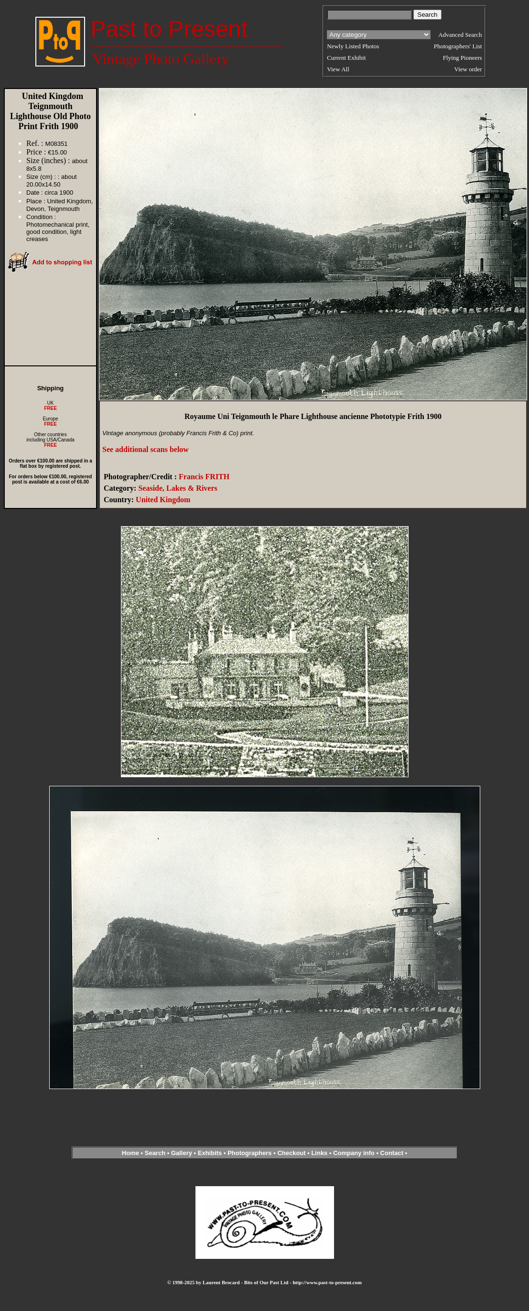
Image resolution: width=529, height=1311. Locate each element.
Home (130, 1153)
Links (319, 1153)
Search (155, 1153)
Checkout (291, 1153)
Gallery (181, 1153)
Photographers (249, 1153)
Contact (391, 1153)
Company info (354, 1153)
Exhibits (210, 1153)
